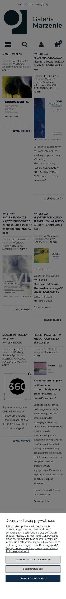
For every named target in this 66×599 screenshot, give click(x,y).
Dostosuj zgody (33, 569)
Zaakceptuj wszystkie (33, 578)
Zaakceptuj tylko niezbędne (33, 559)
